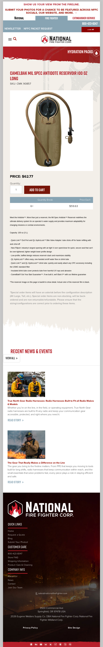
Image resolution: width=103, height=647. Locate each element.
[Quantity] (16, 190)
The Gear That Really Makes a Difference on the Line (36, 462)
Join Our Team (15, 587)
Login (89, 30)
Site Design (74, 628)
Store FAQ (13, 557)
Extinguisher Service (84, 18)
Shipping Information (18, 561)
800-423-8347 (90, 23)
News (10, 580)
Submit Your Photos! (18, 542)
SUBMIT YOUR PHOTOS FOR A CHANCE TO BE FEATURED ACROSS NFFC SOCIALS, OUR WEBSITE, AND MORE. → (51, 11)
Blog (10, 538)
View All (10, 358)
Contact (12, 584)
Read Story (14, 420)
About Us (12, 576)
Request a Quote (16, 535)
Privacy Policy (30, 628)
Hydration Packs (80, 52)
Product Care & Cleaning (20, 565)
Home (11, 531)
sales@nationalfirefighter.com (52, 593)
